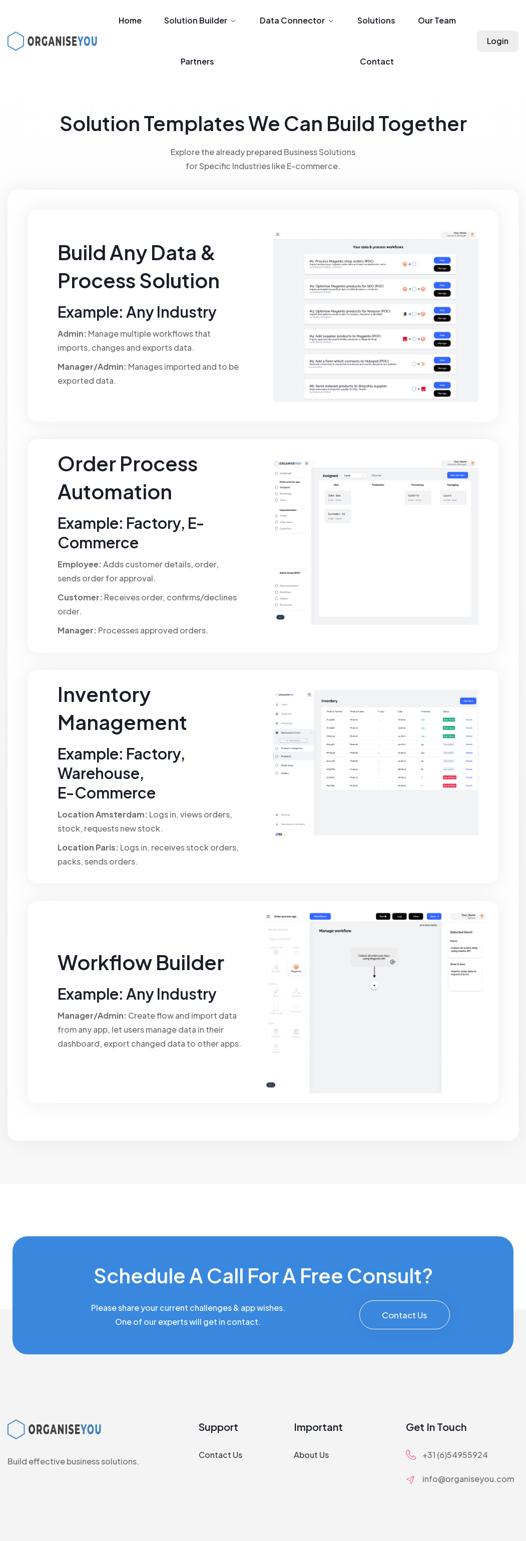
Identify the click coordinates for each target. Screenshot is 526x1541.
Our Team (437, 20)
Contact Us (404, 1314)
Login (497, 41)
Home (130, 20)
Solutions (376, 20)
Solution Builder (200, 20)
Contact (377, 61)
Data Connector (297, 20)
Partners (197, 61)
